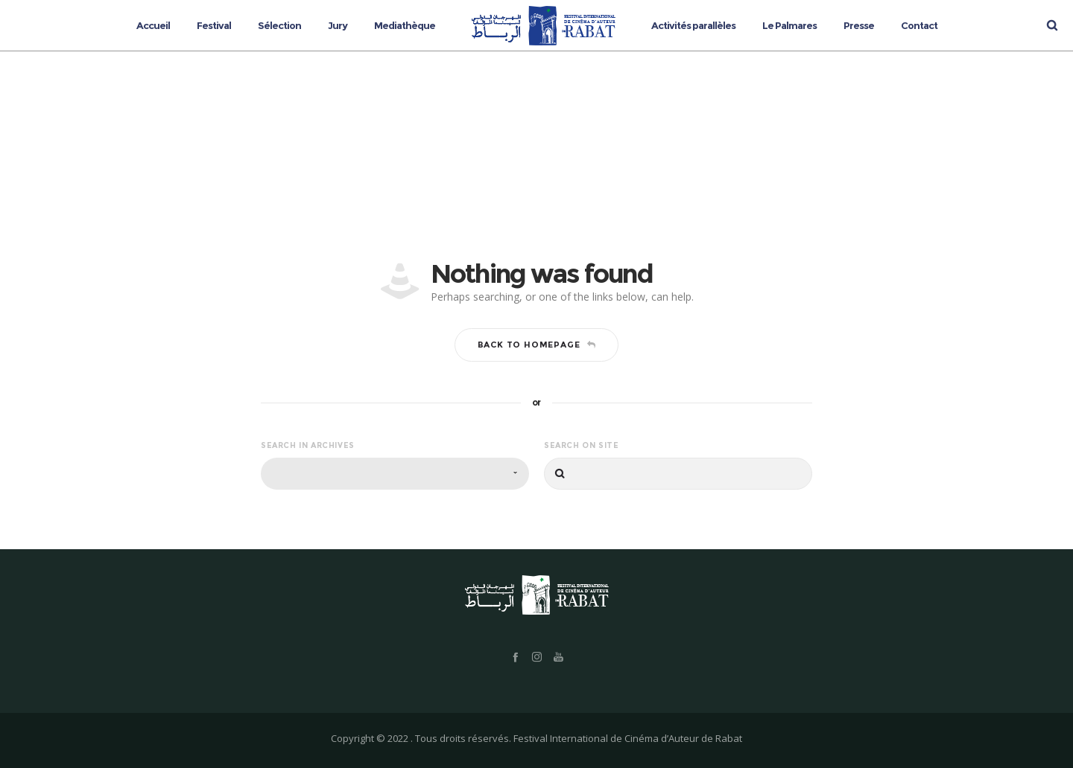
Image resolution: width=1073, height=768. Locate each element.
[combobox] (395, 474)
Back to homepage (537, 344)
